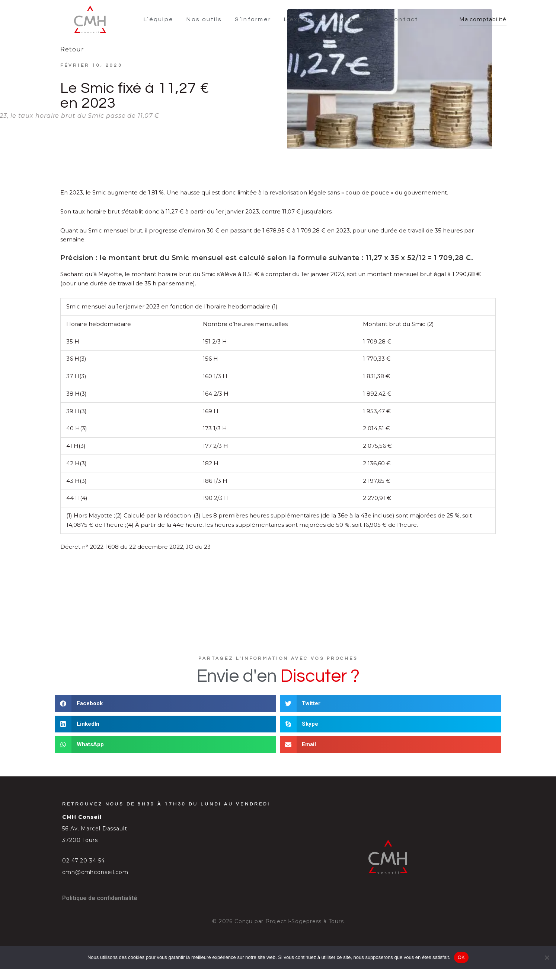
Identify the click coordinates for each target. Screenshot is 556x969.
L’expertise (305, 17)
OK (461, 957)
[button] (165, 699)
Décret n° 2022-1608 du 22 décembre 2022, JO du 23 (135, 542)
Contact (405, 17)
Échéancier (357, 17)
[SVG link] (87, 17)
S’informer (254, 17)
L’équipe (160, 17)
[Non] (546, 957)
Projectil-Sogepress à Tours (304, 917)
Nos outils (205, 17)
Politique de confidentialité (99, 893)
